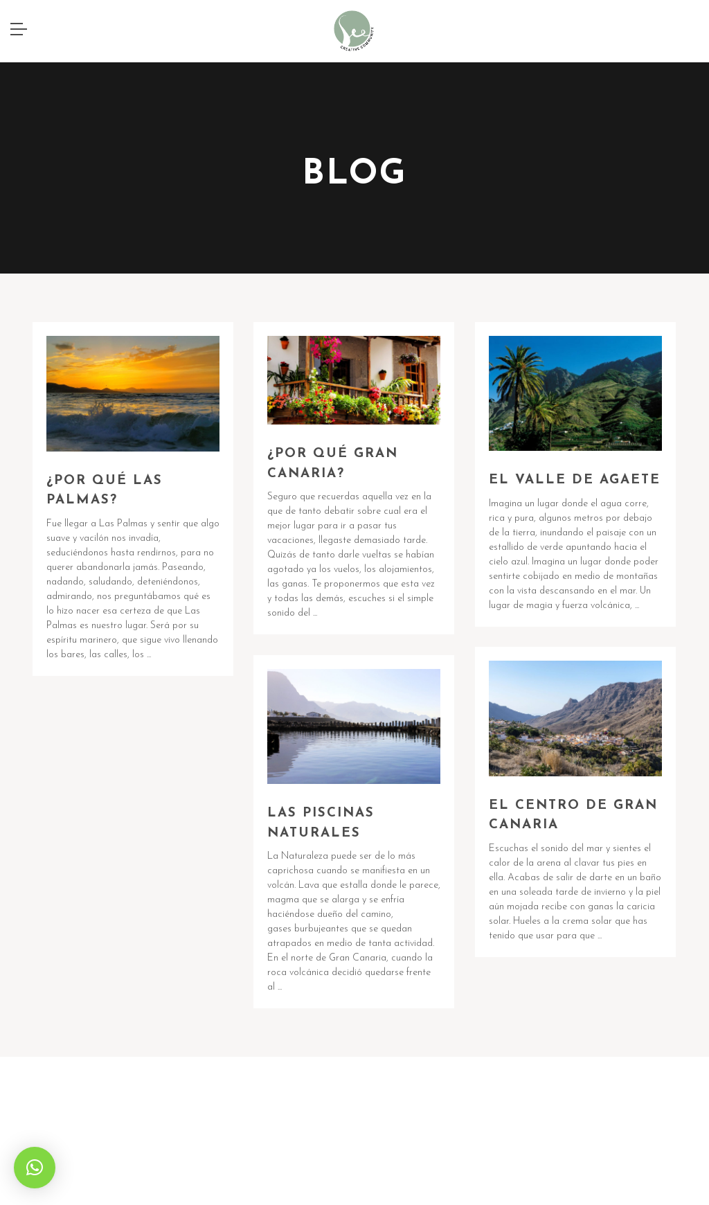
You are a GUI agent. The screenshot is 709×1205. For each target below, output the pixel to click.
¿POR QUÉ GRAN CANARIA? (332, 464)
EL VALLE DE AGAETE (575, 480)
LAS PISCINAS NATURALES (321, 823)
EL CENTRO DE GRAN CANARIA (573, 815)
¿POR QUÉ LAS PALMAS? (104, 491)
